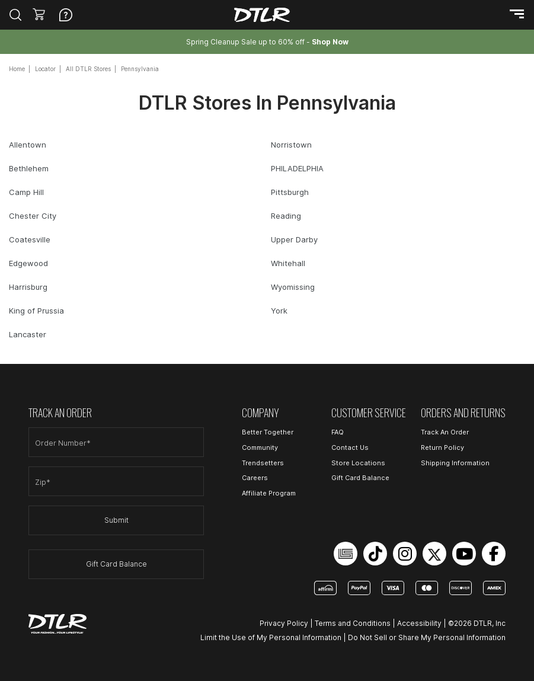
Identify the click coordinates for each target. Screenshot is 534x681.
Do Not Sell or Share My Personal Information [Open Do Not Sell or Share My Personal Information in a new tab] (427, 637)
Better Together (267, 432)
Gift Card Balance (116, 563)
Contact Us (350, 447)
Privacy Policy (284, 623)
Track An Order (445, 432)
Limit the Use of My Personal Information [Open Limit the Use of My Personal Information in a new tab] (270, 637)
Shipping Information (455, 463)
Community (260, 447)
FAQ (337, 432)
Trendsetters (263, 463)
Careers (255, 478)
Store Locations (358, 463)
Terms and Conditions (353, 623)
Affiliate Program (269, 493)
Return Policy (442, 447)
